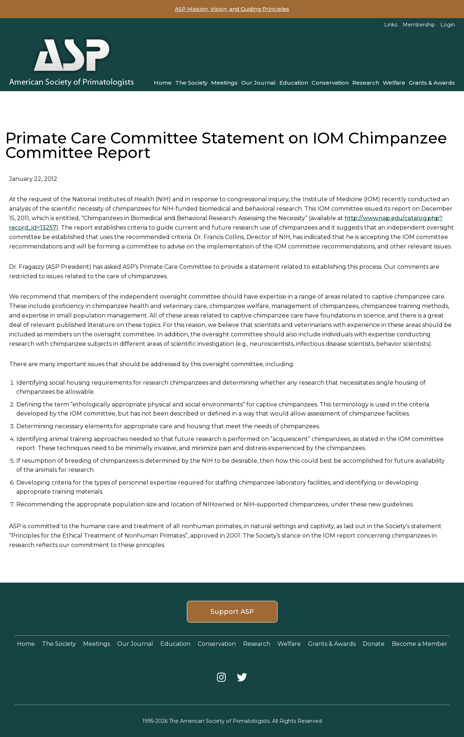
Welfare (394, 82)
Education (293, 82)
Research (365, 82)
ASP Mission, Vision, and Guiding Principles (232, 9)
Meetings (224, 82)
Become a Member (419, 643)
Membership (419, 24)
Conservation (330, 82)
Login (447, 24)
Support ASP (232, 612)
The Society (191, 82)
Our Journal (258, 82)
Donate (374, 643)
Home (163, 82)
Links (390, 24)
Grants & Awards (432, 82)
